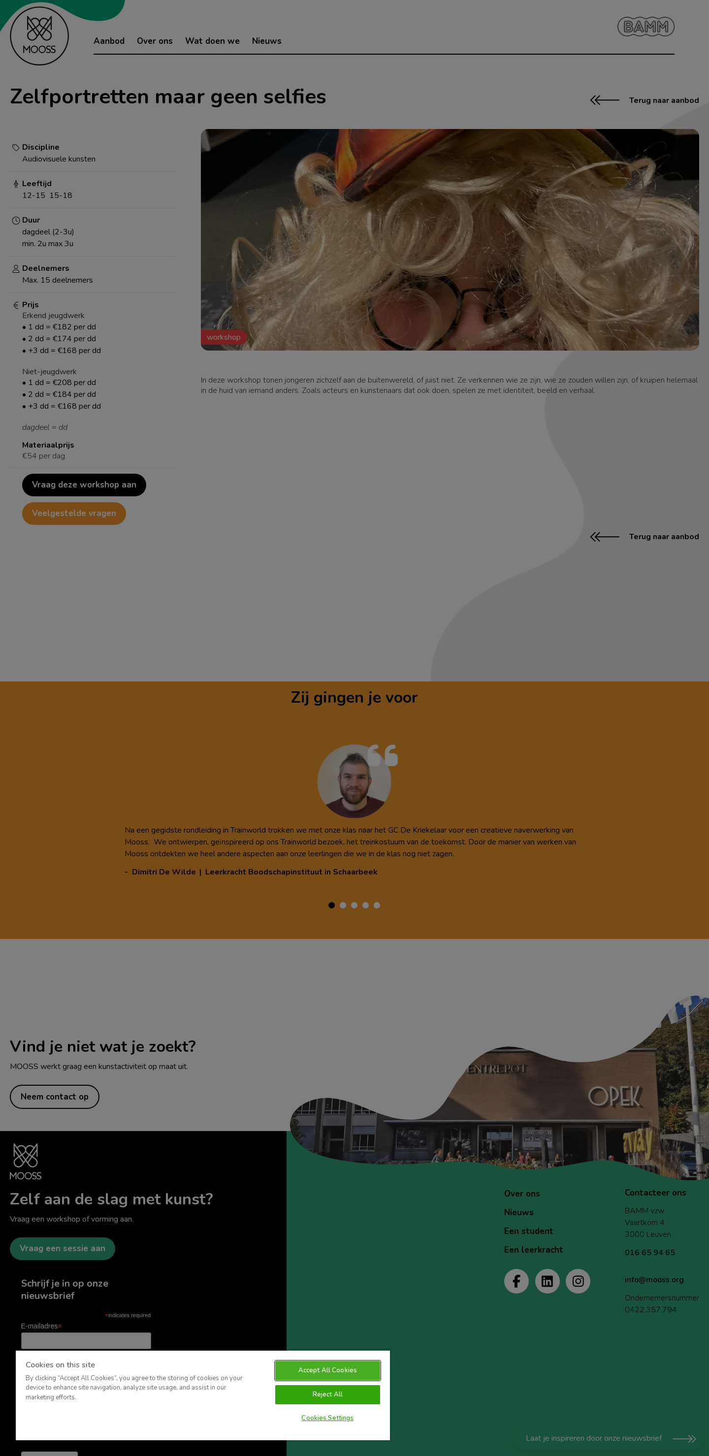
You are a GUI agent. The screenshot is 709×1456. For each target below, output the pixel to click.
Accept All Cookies (327, 1370)
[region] (203, 1395)
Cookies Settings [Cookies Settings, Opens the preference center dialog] (327, 1418)
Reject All (328, 1394)
